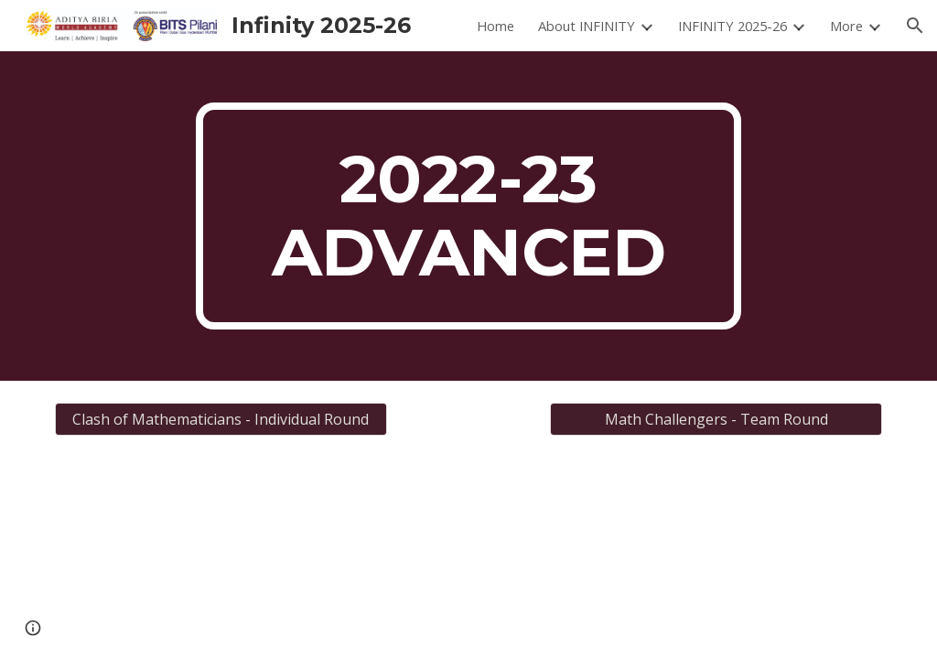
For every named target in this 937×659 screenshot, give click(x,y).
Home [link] (495, 25)
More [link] (846, 25)
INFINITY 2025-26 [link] (732, 25)
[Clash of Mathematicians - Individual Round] (221, 419)
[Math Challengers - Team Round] (716, 419)
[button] (915, 26)
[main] (468, 216)
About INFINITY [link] (586, 25)
